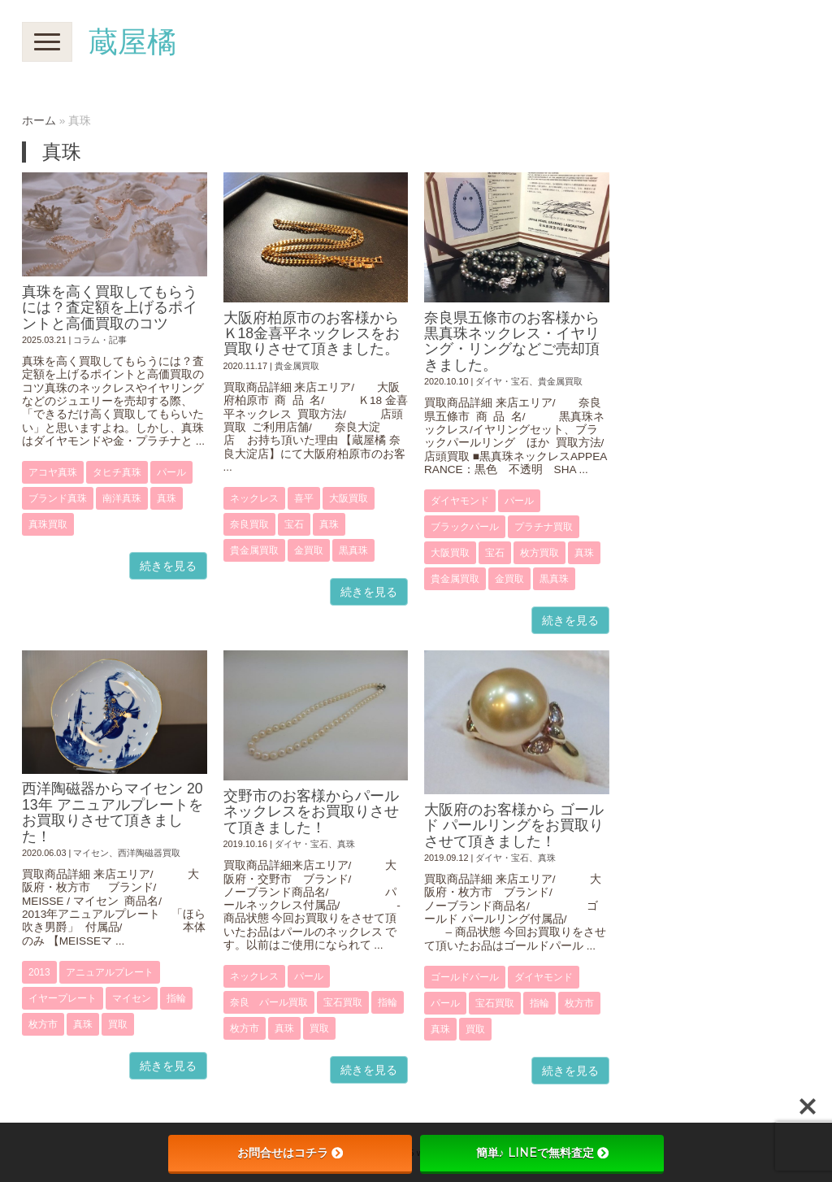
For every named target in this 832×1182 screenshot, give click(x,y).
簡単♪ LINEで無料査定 (542, 1152)
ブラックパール (465, 526)
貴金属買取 (297, 366)
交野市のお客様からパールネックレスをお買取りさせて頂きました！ (311, 812)
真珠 (166, 498)
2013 (39, 972)
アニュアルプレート (110, 972)
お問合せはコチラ (290, 1152)
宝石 (294, 524)
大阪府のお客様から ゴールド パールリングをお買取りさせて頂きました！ (514, 826)
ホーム (39, 121)
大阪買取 (348, 498)
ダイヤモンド (460, 500)
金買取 (308, 550)
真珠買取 (47, 524)
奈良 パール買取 (269, 1002)
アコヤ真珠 (52, 472)
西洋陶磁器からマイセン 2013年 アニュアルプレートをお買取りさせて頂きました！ (112, 812)
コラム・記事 (100, 340)
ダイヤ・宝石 (502, 381)
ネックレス (254, 498)
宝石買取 (342, 1002)
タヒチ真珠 (117, 472)
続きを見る (168, 565)
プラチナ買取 (543, 526)
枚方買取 (539, 552)
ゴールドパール (465, 977)
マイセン (91, 853)
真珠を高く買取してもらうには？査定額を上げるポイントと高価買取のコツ (109, 308)
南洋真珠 (121, 498)
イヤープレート (62, 998)
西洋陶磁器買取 (149, 853)
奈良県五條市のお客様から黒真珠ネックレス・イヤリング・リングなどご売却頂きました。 (512, 341)
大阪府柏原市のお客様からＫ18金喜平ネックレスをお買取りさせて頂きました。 (312, 334)
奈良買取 (249, 524)
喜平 (304, 498)
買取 (118, 1024)
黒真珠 (353, 550)
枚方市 (43, 1024)
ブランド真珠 (57, 498)
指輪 (176, 998)
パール (171, 472)
